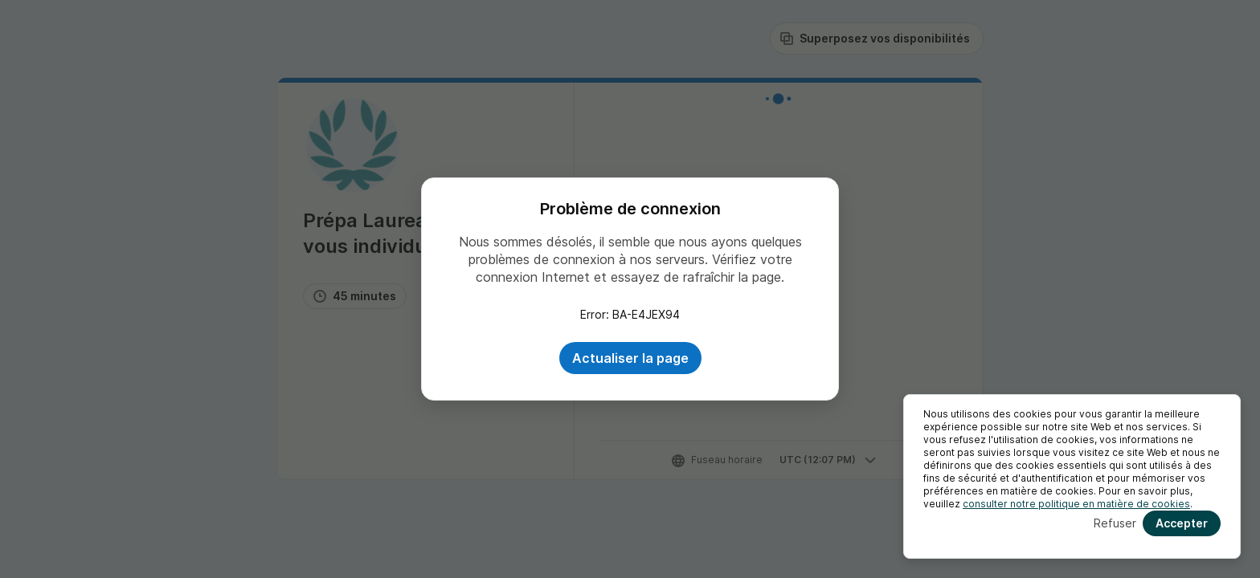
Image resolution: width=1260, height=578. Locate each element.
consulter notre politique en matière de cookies (1076, 504)
